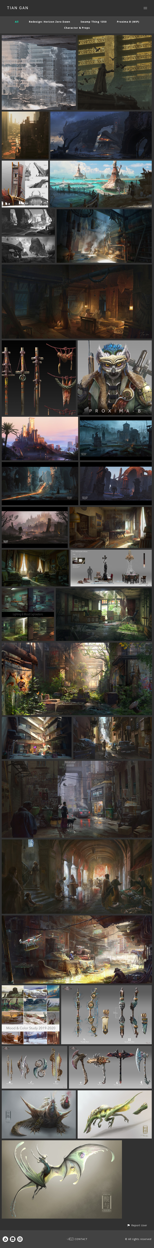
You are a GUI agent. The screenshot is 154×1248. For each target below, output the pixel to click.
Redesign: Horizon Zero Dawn (49, 21)
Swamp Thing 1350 (94, 21)
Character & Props (77, 27)
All (17, 21)
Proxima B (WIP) (128, 21)
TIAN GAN (18, 8)
